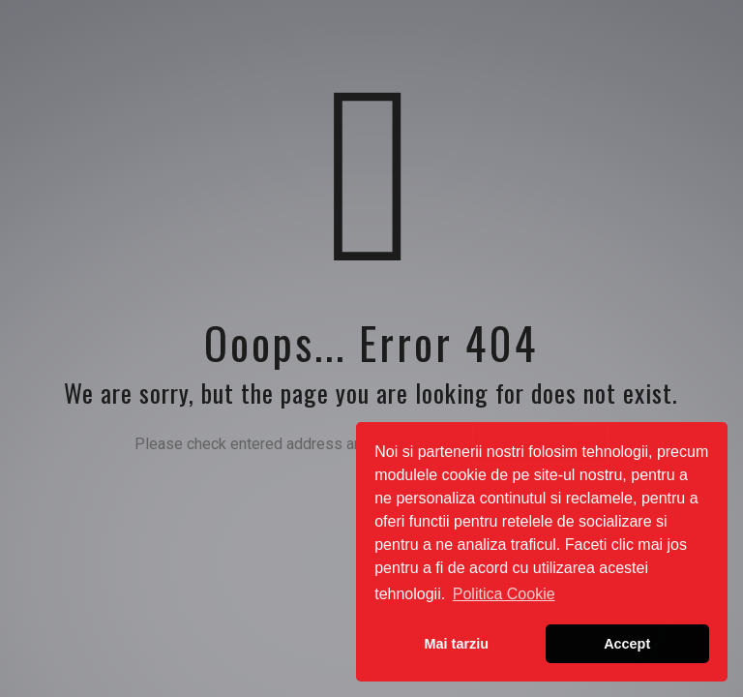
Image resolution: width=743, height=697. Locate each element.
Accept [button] (627, 644)
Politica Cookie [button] (504, 594)
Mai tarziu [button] (457, 644)
